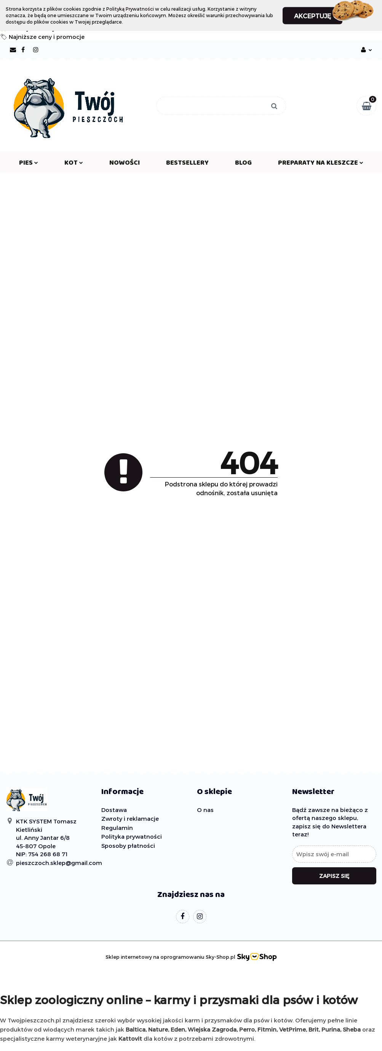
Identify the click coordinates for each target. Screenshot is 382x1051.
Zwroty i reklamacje (130, 818)
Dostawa (114, 809)
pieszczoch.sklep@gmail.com (59, 862)
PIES (28, 164)
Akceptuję (312, 15)
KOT (73, 164)
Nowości (124, 164)
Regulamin (117, 827)
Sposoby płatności (128, 845)
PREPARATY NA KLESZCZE (320, 164)
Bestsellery (187, 164)
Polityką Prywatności (130, 8)
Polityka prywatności (131, 836)
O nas (205, 809)
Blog (243, 164)
